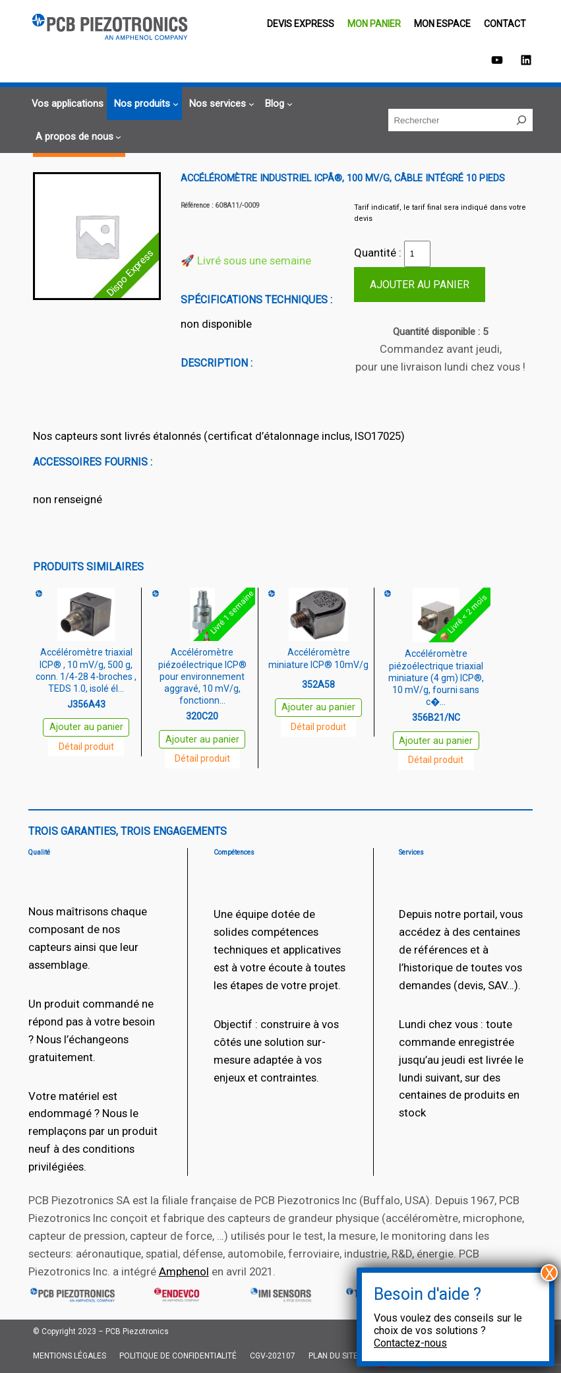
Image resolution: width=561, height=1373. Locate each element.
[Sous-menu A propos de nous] (77, 136)
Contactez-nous (410, 1343)
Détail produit (86, 746)
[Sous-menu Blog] (277, 103)
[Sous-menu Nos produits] (144, 103)
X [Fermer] (549, 1272)
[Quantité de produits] (417, 254)
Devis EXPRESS (300, 23)
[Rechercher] (521, 120)
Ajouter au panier (419, 284)
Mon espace (442, 23)
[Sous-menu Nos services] (219, 103)
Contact (505, 23)
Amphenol (184, 1271)
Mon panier (374, 23)
